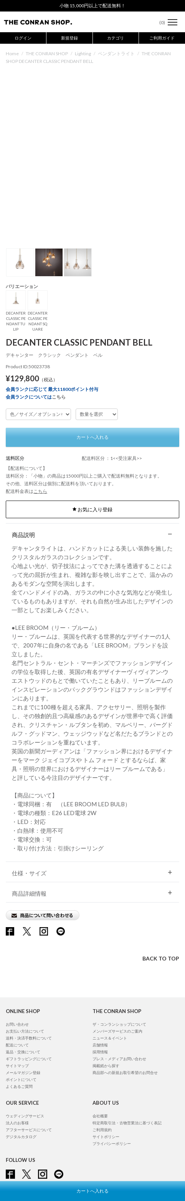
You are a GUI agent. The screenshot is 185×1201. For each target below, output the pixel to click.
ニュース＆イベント (109, 1038)
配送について (17, 1045)
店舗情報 (100, 1045)
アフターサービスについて (29, 1129)
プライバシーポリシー (111, 1143)
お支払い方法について (25, 1031)
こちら (59, 397)
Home (12, 53)
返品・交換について (23, 1051)
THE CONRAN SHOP (47, 53)
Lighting (83, 53)
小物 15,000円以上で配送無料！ (92, 5)
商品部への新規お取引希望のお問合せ (125, 1072)
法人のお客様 (17, 1122)
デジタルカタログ (21, 1136)
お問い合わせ (17, 1024)
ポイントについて (21, 1079)
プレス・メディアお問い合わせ (119, 1058)
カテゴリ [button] (115, 37)
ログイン (23, 37)
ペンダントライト (116, 53)
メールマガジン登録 (23, 1072)
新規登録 (69, 37)
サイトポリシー (105, 1136)
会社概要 (100, 1116)
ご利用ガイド (162, 37)
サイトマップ (17, 1065)
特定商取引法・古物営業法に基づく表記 (127, 1122)
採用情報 (100, 1051)
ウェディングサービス (25, 1116)
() (158, 22)
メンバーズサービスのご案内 (117, 1031)
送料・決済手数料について (29, 1038)
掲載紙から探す (105, 1065)
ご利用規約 (102, 1129)
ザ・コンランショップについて (119, 1024)
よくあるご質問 (19, 1086)
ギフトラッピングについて (29, 1058)
